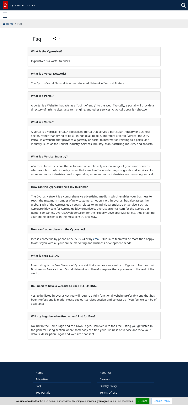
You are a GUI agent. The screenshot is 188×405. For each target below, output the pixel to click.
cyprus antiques (22, 5)
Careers (105, 376)
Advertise (42, 376)
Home (39, 370)
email (96, 239)
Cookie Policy (162, 400)
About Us (105, 370)
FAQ (38, 383)
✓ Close (142, 400)
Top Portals (43, 390)
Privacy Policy (108, 383)
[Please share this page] (56, 38)
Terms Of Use (108, 390)
